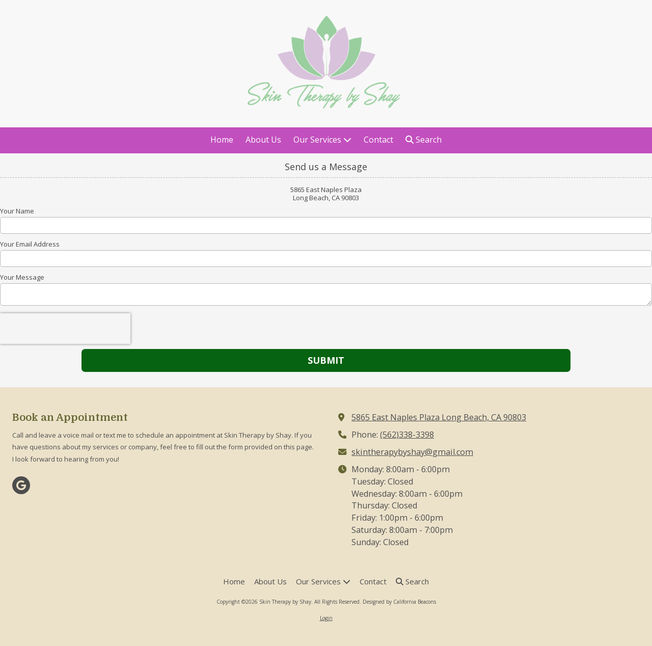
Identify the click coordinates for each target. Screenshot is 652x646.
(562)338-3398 (407, 434)
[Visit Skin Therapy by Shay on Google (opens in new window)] (21, 485)
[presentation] (65, 328)
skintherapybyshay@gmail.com (412, 451)
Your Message (22, 277)
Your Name (17, 211)
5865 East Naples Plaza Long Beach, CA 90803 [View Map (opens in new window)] (438, 417)
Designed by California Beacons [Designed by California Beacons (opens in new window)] (399, 601)
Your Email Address (30, 244)
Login (326, 618)
